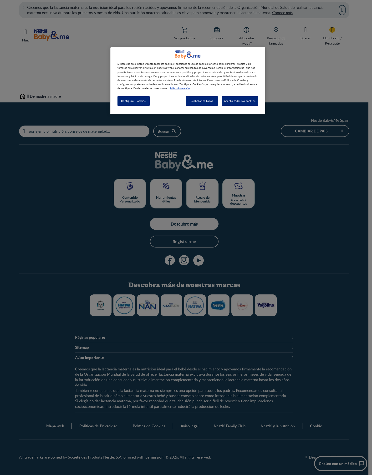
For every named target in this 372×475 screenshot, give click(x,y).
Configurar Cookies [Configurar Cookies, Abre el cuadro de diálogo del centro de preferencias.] (133, 101)
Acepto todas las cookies (240, 101)
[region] (187, 80)
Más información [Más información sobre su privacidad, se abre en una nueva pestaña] (180, 88)
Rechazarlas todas (202, 101)
